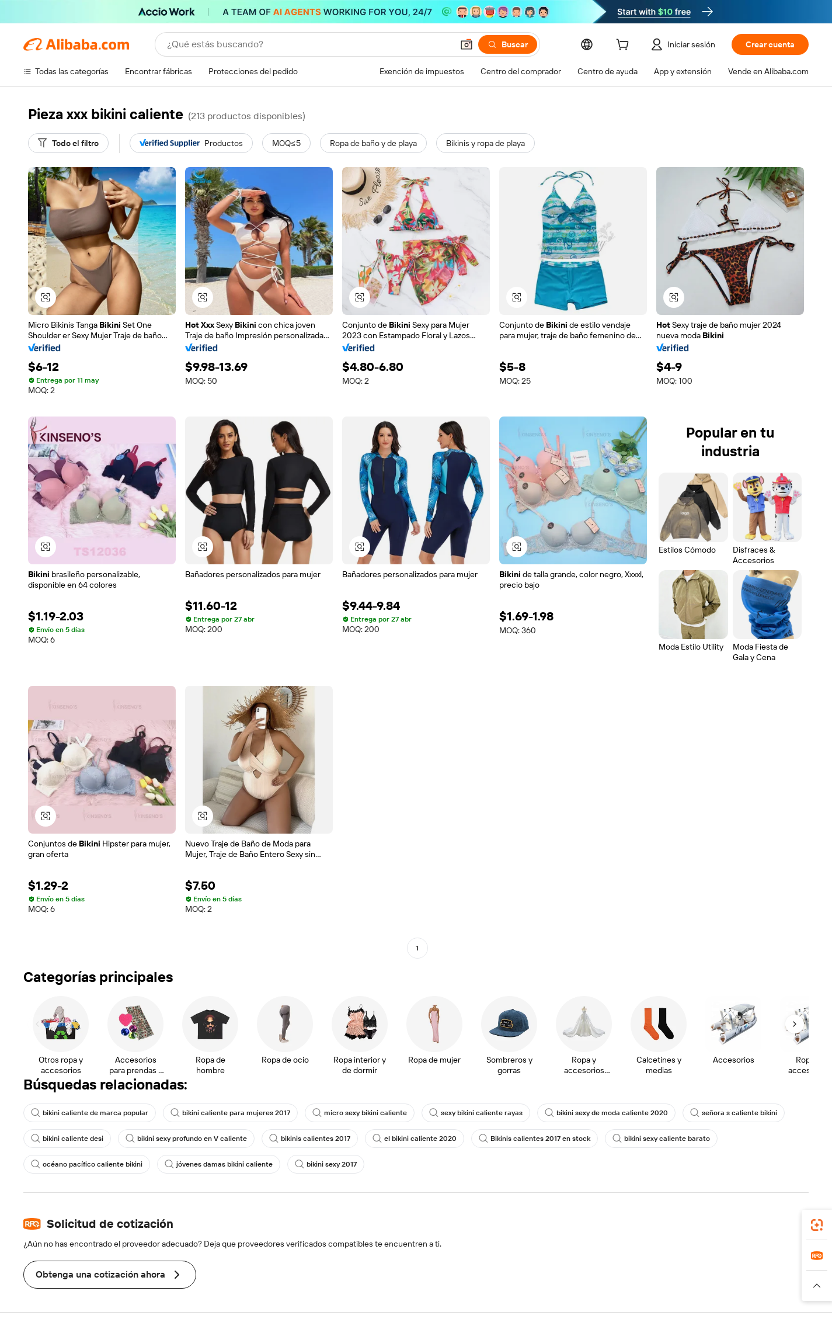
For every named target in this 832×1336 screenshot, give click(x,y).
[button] (466, 44)
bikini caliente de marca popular (89, 1113)
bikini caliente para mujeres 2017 (230, 1113)
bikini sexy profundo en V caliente (186, 1138)
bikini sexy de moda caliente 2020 (606, 1113)
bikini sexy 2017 (326, 1164)
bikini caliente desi (67, 1138)
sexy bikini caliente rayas (476, 1113)
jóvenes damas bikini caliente (219, 1164)
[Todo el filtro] (68, 143)
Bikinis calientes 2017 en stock (534, 1138)
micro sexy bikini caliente (359, 1113)
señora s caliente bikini (733, 1113)
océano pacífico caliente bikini (86, 1164)
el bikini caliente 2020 (415, 1138)
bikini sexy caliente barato (661, 1138)
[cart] (624, 46)
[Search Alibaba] (308, 44)
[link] (817, 1225)
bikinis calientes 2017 (309, 1138)
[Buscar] (507, 44)
